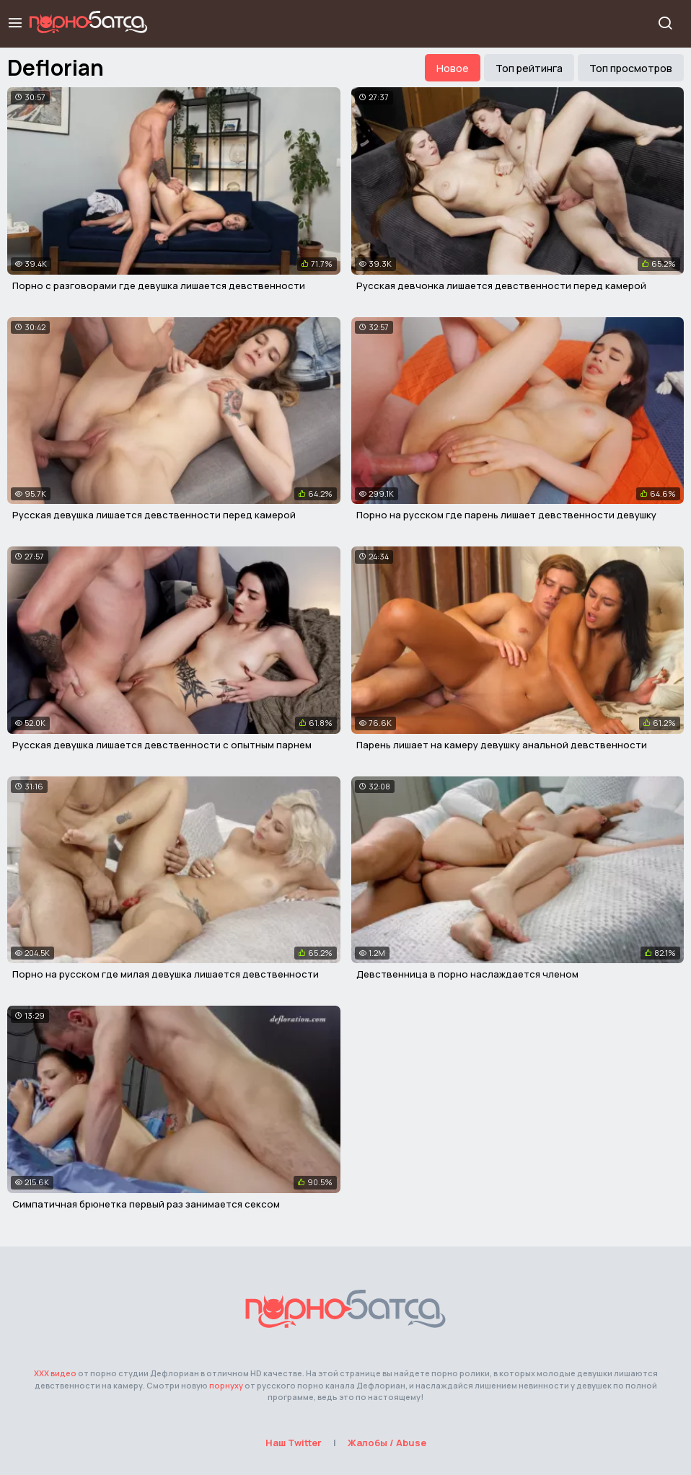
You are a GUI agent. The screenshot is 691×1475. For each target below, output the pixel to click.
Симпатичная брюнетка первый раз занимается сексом (146, 1203)
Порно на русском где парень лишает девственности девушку (506, 514)
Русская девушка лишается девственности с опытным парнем (162, 744)
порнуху (226, 1385)
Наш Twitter (293, 1442)
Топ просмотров (630, 68)
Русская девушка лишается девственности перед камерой (154, 514)
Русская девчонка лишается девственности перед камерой (501, 285)
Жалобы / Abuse (387, 1442)
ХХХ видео (55, 1373)
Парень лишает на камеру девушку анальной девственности (501, 744)
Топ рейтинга (529, 68)
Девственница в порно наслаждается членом (467, 973)
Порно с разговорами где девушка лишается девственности (158, 285)
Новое (452, 68)
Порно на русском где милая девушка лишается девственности (165, 973)
